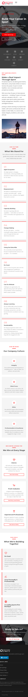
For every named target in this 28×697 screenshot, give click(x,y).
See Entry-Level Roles (14, 500)
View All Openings (14, 639)
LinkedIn (4, 657)
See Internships (14, 474)
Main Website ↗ (4, 675)
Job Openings (3, 667)
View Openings (8, 34)
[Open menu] (16, 3)
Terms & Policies (4, 672)
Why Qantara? (8, 39)
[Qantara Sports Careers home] (7, 3)
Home (1, 665)
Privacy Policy (3, 670)
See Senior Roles (14, 524)
